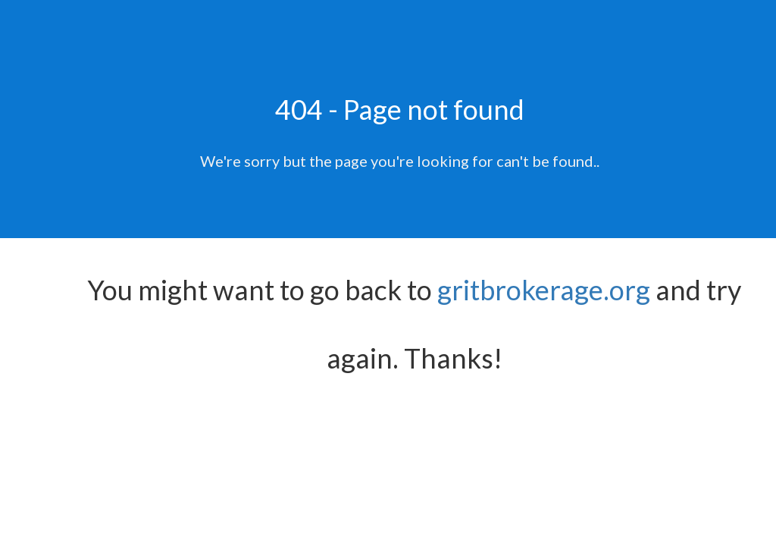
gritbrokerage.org (543, 289)
